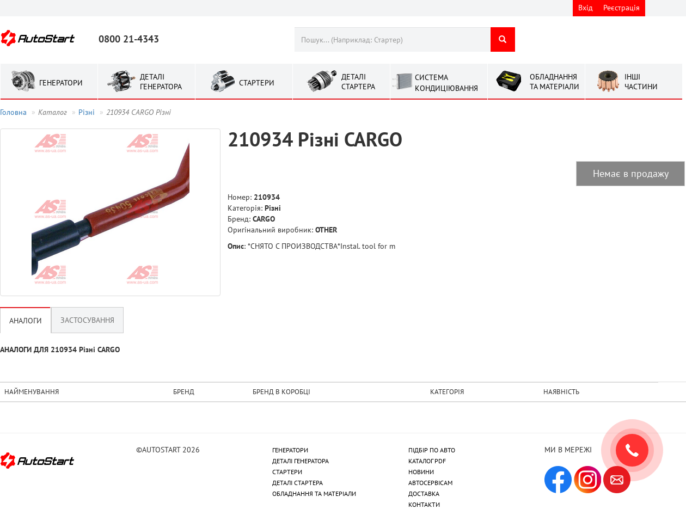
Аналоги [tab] (25, 321)
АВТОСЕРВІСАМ (430, 483)
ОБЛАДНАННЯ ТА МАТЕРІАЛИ (314, 493)
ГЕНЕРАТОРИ (290, 450)
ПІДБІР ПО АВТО (431, 450)
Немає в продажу (631, 173)
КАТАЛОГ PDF (427, 461)
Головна (13, 112)
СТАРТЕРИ (287, 472)
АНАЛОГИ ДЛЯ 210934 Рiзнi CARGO (60, 349)
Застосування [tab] (87, 320)
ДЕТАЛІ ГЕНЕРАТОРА (300, 461)
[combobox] (392, 39)
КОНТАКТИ (424, 504)
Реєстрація (621, 8)
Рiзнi (86, 112)
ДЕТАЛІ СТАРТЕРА (297, 483)
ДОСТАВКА (423, 493)
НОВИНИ (421, 472)
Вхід (585, 8)
